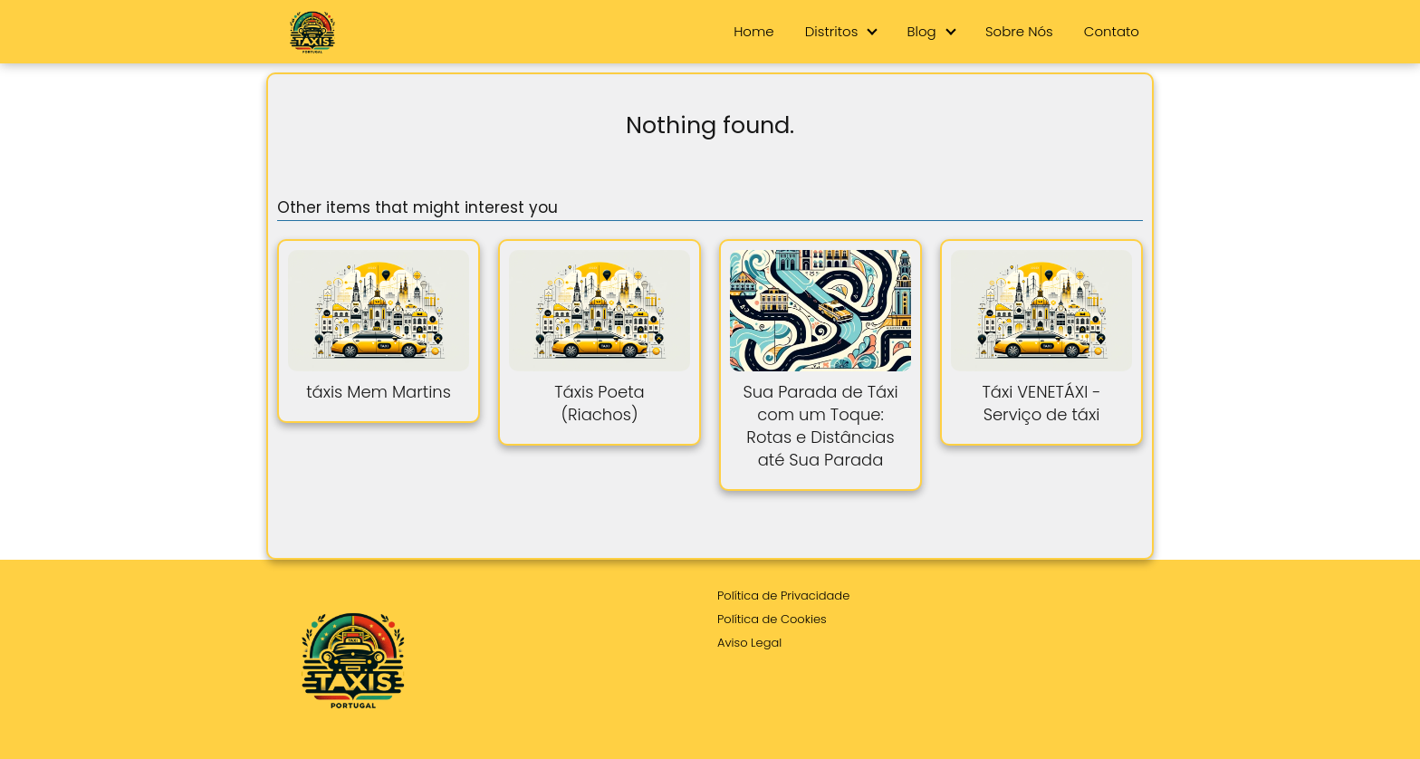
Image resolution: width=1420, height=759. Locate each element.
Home (753, 31)
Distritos (832, 31)
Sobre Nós (1019, 31)
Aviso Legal (749, 642)
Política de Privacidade (783, 595)
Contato (1111, 31)
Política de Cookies (772, 619)
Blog (921, 31)
